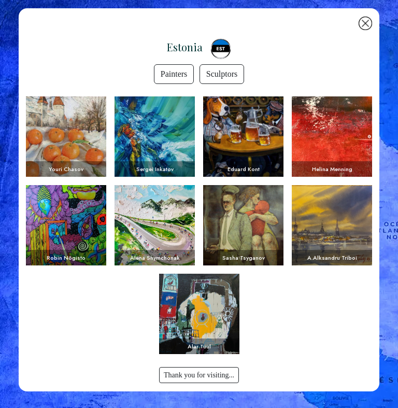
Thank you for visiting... (199, 375)
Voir (66, 136)
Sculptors (221, 73)
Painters (174, 73)
